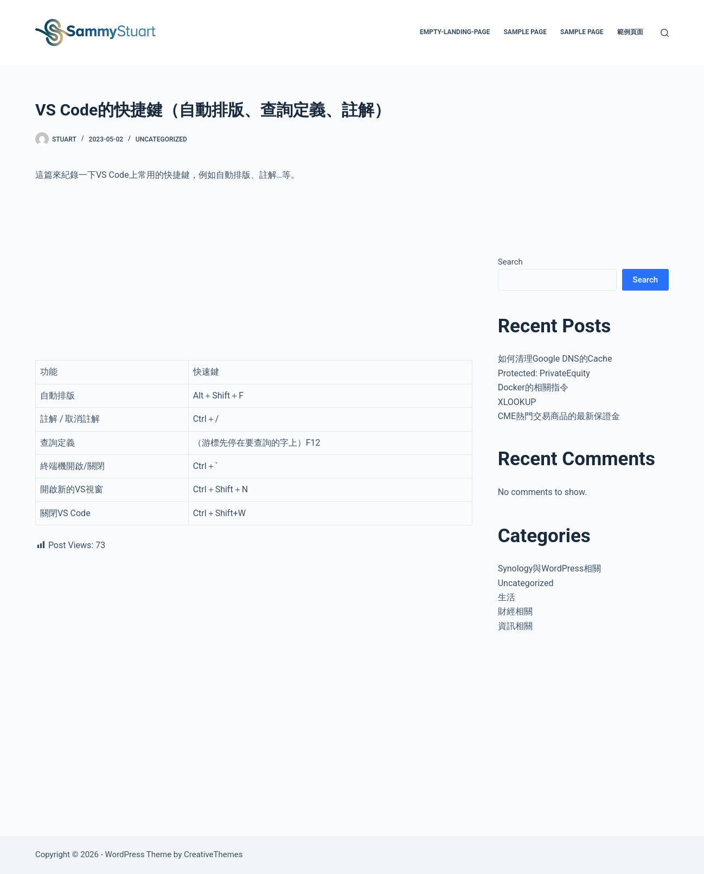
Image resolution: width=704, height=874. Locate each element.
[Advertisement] (253, 271)
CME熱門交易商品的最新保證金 (559, 416)
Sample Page (525, 32)
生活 (506, 597)
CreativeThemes (213, 854)
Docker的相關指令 (533, 387)
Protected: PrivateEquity (544, 373)
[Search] (665, 33)
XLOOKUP (517, 402)
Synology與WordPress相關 (549, 568)
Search (510, 262)
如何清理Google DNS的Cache (555, 359)
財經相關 (515, 611)
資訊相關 (515, 626)
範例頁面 (630, 32)
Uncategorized (161, 139)
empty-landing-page (455, 32)
